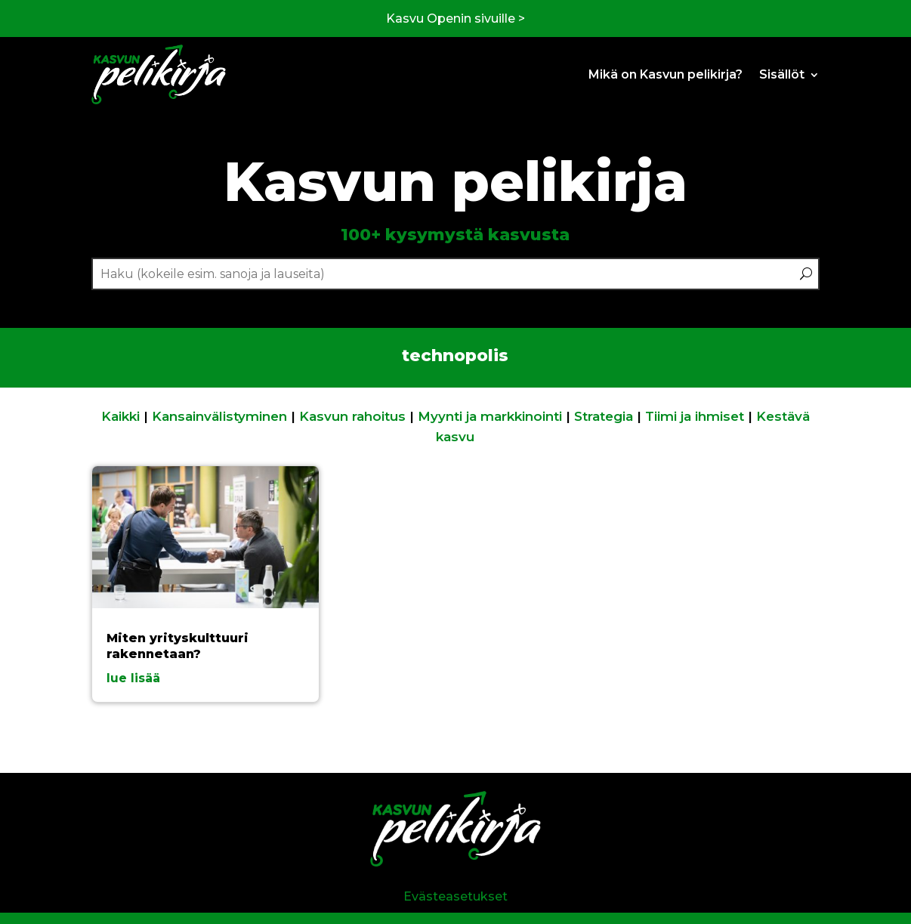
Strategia (603, 416)
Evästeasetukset (455, 896)
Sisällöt (781, 74)
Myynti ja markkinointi (490, 416)
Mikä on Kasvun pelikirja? (665, 74)
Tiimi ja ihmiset (694, 416)
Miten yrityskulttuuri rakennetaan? (178, 646)
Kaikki (120, 416)
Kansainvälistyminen (219, 416)
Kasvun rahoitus (352, 416)
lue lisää (133, 678)
